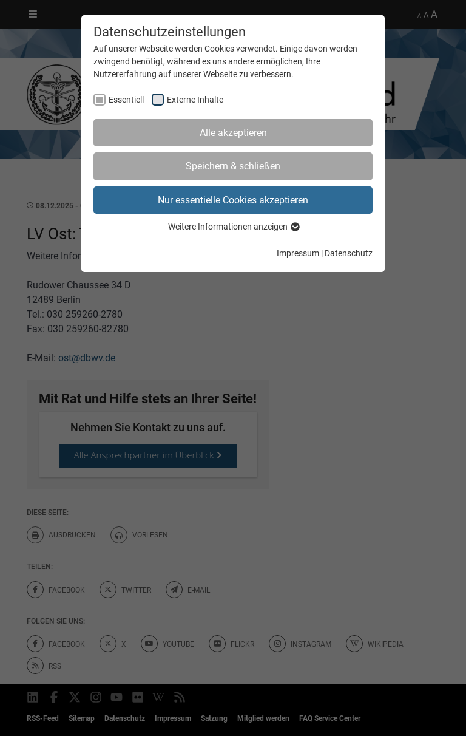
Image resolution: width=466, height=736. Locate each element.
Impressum (298, 253)
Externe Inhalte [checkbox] (195, 99)
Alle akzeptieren (233, 132)
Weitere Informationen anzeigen (233, 226)
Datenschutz (349, 253)
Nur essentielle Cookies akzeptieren (233, 200)
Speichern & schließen (233, 166)
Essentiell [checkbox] (126, 99)
